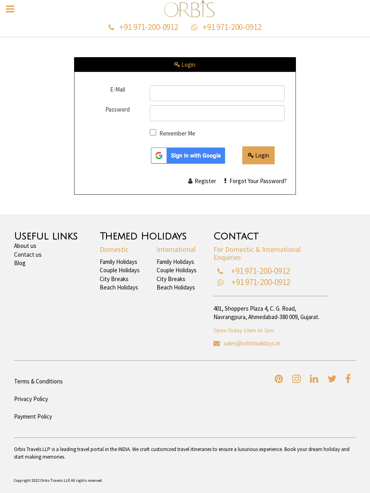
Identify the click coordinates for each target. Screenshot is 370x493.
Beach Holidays (119, 287)
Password (117, 109)
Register (205, 181)
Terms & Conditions (38, 381)
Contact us (28, 254)
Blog (20, 263)
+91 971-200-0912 (148, 27)
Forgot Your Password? (255, 181)
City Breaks (114, 279)
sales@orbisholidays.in (252, 343)
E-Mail (117, 89)
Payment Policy (33, 416)
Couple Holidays (120, 270)
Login (258, 155)
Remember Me (177, 133)
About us (25, 245)
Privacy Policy (31, 399)
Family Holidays (118, 261)
